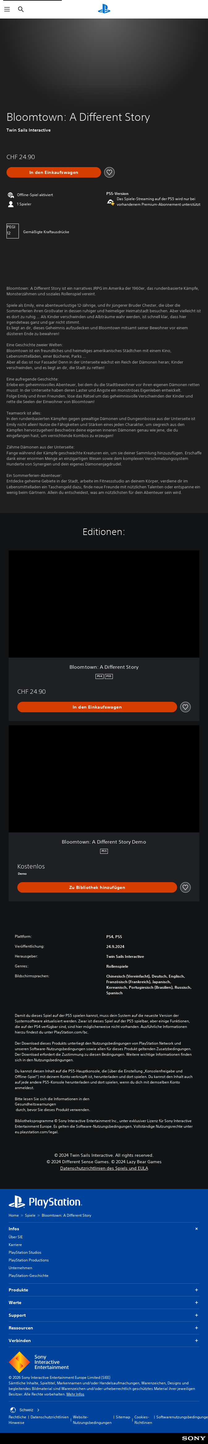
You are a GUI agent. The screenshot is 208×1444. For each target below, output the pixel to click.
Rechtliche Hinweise (17, 1419)
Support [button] (104, 1315)
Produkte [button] (104, 1290)
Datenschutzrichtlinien (50, 1417)
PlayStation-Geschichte (29, 1275)
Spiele (30, 1215)
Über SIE (16, 1237)
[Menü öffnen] (7, 9)
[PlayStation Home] (104, 9)
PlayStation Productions (29, 1260)
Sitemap (123, 1417)
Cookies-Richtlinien (143, 1419)
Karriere (15, 1244)
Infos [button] (104, 1229)
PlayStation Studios (25, 1252)
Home (14, 1215)
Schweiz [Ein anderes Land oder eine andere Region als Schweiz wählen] (25, 1410)
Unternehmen (20, 1267)
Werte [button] (104, 1303)
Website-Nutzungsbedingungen (92, 1419)
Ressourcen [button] (104, 1328)
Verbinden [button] (104, 1341)
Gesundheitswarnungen (35, 1104)
